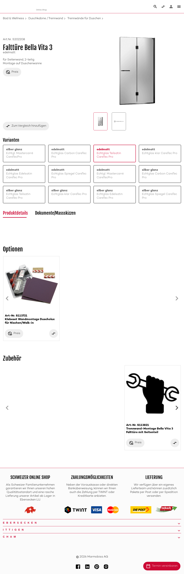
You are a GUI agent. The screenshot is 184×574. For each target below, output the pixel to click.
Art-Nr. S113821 (152, 429)
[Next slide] (176, 298)
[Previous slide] (7, 298)
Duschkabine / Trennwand (45, 18)
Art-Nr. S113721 (31, 319)
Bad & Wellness (13, 18)
